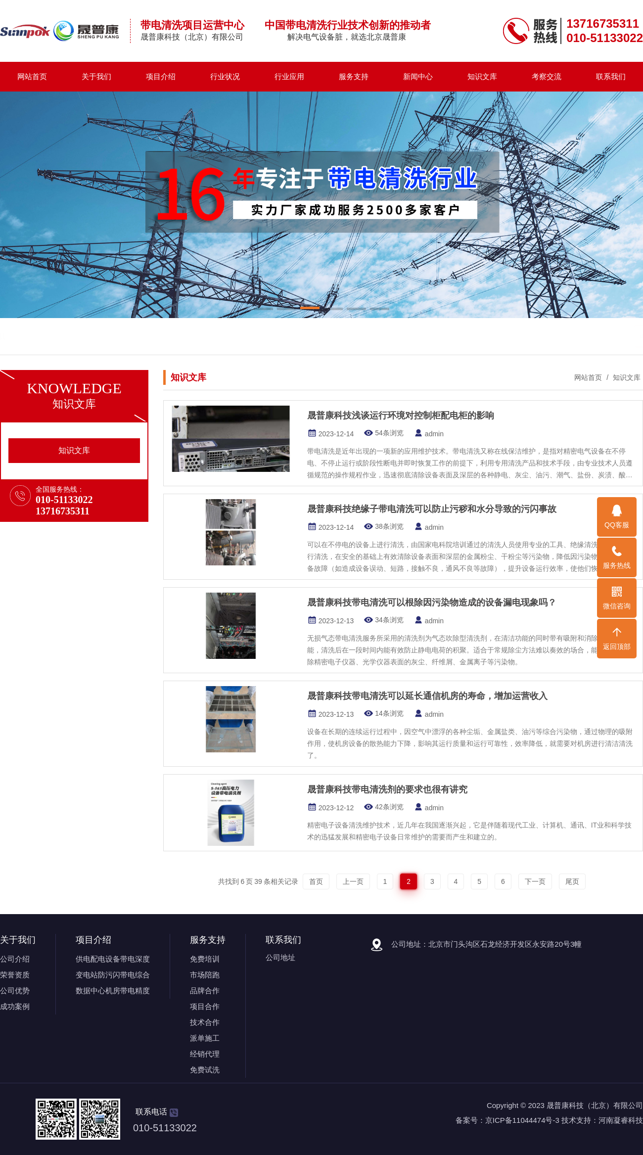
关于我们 (96, 77)
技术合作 (205, 1022)
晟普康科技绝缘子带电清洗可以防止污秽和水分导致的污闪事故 (431, 509)
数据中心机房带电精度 (113, 990)
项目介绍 (161, 77)
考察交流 (546, 77)
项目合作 (205, 1006)
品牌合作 (205, 990)
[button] (263, 310)
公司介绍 (15, 959)
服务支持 (353, 77)
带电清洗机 (149, 336)
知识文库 (482, 77)
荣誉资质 (15, 974)
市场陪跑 (205, 974)
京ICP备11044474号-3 (522, 1120)
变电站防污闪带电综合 (113, 974)
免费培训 (205, 959)
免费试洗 (205, 1069)
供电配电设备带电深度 (113, 959)
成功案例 (15, 1006)
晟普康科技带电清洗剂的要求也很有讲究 (388, 789)
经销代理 (205, 1054)
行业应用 (289, 77)
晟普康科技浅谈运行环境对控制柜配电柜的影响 (400, 415)
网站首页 (32, 77)
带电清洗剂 (107, 336)
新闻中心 (418, 77)
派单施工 (205, 1038)
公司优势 (15, 990)
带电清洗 (69, 336)
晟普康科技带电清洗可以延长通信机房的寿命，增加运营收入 (428, 696)
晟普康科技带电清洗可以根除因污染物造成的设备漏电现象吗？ (433, 602)
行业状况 (225, 77)
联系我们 (611, 77)
